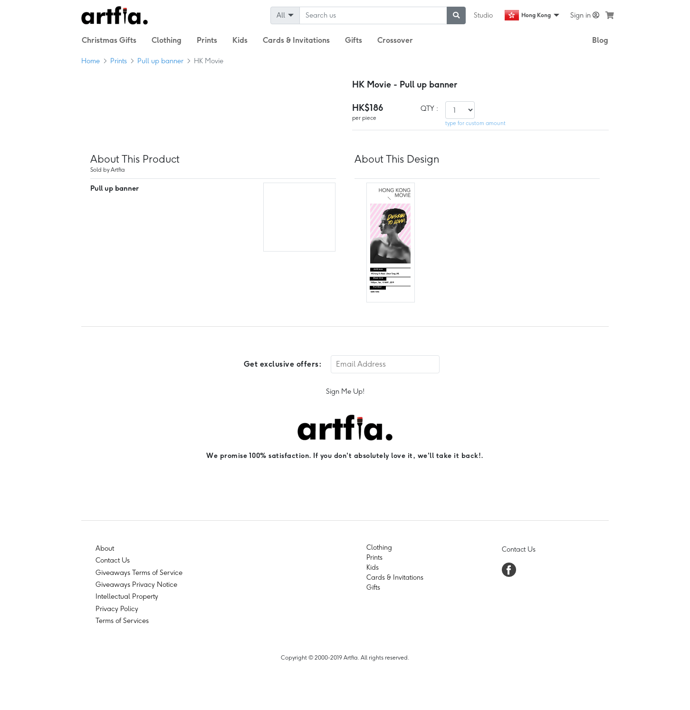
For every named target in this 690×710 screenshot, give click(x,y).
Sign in (584, 15)
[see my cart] (609, 15)
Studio (483, 15)
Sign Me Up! (345, 391)
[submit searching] (456, 15)
